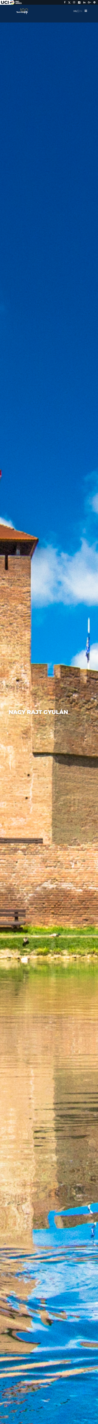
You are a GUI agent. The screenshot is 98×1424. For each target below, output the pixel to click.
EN (80, 11)
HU (75, 11)
